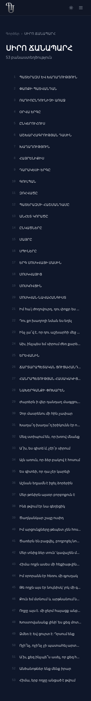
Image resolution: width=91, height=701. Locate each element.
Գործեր (12, 33)
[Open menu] (80, 7)
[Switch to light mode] (71, 7)
